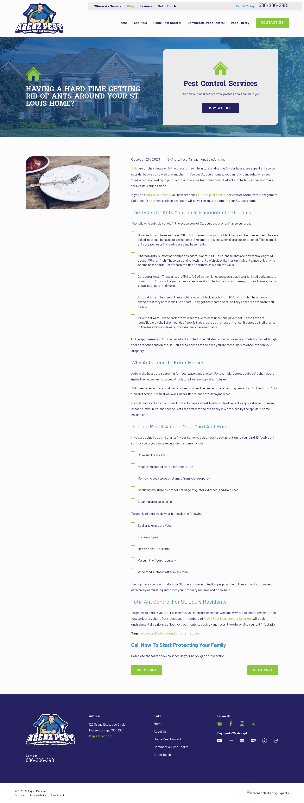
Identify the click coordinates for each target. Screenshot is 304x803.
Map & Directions (101, 736)
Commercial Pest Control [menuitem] (206, 23)
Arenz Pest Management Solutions (228, 618)
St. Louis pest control (211, 195)
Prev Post (146, 670)
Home (158, 723)
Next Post (263, 670)
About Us (160, 731)
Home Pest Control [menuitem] (167, 23)
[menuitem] (20, 795)
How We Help (220, 108)
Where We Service (107, 6)
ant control (148, 633)
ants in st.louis (190, 633)
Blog (130, 6)
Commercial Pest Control (171, 747)
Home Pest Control (167, 739)
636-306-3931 (274, 6)
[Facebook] (231, 723)
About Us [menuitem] (140, 23)
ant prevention (168, 633)
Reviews (146, 6)
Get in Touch (167, 6)
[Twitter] (253, 723)
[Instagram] (242, 723)
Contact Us (272, 23)
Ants (134, 168)
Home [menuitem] (122, 23)
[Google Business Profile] (219, 723)
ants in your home (158, 195)
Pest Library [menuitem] (240, 23)
